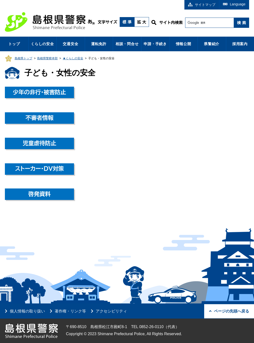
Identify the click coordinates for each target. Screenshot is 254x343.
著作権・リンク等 (70, 311)
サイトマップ (201, 5)
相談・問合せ (127, 44)
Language (234, 4)
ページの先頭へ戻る (229, 311)
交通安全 (70, 44)
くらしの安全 (42, 44)
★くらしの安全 (73, 58)
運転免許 (98, 44)
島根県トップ (23, 58)
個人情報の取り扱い (27, 311)
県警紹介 (211, 44)
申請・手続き (155, 44)
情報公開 (183, 44)
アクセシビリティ (111, 311)
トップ (14, 44)
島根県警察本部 (47, 58)
